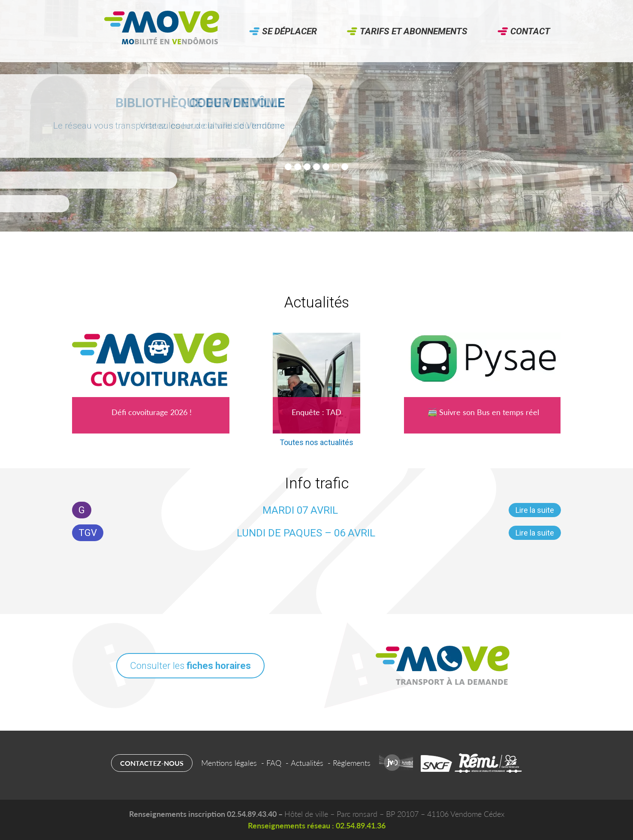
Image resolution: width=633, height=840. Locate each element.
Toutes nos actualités (316, 442)
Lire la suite (534, 510)
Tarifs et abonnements (413, 31)
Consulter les (190, 665)
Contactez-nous (152, 763)
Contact (530, 31)
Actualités (307, 763)
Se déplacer (289, 31)
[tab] (288, 166)
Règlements (352, 763)
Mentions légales (229, 763)
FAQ (273, 763)
